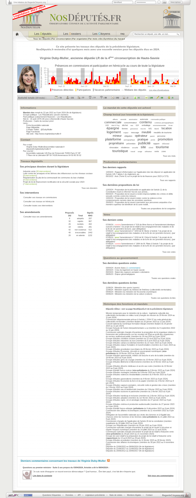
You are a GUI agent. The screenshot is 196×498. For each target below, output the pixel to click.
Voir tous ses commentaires (160, 476)
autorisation (133, 119)
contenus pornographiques (164, 123)
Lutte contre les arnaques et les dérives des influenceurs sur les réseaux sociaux (58, 173)
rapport (156, 144)
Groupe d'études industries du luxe (121, 341)
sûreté (151, 148)
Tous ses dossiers (89, 188)
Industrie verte (29, 171)
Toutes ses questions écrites (163, 298)
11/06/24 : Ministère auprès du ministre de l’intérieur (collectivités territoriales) (138, 290)
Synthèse (108, 39)
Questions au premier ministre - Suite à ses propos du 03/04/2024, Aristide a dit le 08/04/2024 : (66, 467)
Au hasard (120, 39)
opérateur (141, 135)
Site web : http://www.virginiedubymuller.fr (43, 134)
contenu (145, 122)
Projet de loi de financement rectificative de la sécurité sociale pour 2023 (53, 182)
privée (153, 140)
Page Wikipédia (32, 127)
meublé (146, 132)
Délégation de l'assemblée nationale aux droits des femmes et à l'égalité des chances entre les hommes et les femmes (138, 416)
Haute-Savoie (150, 58)
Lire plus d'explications (159, 90)
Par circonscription (61, 39)
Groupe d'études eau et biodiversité (121, 389)
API (79, 495)
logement (114, 132)
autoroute (144, 119)
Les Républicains (46, 115)
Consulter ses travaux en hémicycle (38, 201)
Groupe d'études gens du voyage (120, 360)
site (143, 147)
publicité (144, 143)
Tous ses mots (169, 156)
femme (125, 129)
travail (133, 151)
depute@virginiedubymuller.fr (38, 149)
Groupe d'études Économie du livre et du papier (126, 381)
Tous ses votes (169, 252)
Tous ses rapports (168, 180)
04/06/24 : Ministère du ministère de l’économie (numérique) (131, 292)
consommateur (130, 123)
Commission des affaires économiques (122, 410)
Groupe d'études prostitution (118, 349)
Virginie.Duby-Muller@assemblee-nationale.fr (45, 147)
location (166, 128)
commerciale (112, 122)
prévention (130, 144)
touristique (120, 151)
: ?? (92, 98)
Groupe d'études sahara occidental (121, 343)
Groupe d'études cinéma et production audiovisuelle (128, 404)
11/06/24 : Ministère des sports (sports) (122, 287)
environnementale (159, 125)
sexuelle (135, 148)
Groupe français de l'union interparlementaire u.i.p (127, 328)
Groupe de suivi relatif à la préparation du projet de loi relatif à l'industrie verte (138, 436)
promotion (165, 139)
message (135, 132)
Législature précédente (95, 495)
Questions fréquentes (51, 495)
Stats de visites (115, 495)
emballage (146, 125)
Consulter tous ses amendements (37, 217)
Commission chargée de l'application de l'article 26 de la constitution (134, 421)
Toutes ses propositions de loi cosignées (158, 208)
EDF (137, 125)
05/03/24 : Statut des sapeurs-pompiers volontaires (128, 272)
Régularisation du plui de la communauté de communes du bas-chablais (53, 178)
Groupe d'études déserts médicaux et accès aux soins (129, 366)
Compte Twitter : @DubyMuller (39, 129)
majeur (125, 133)
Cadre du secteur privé (44, 121)
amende (123, 119)
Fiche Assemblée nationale (37, 125)
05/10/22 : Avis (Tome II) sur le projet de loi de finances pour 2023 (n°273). (137, 176)
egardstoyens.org (173, 495)
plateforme (113, 139)
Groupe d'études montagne (117, 372)
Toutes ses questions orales (163, 278)
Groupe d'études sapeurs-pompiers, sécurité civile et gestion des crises (136, 385)
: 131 (70, 98)
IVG (150, 129)
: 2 (125, 98)
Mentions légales (134, 495)
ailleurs (115, 119)
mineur (117, 135)
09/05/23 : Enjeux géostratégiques (120, 274)
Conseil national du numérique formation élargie (126, 324)
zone (163, 151)
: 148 (149, 98)
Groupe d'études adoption (117, 398)
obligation (128, 136)
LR (98, 58)
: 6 (136, 98)
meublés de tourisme (163, 132)
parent (152, 136)
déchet (125, 125)
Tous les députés (42, 39)
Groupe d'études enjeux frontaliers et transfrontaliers (128, 345)
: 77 (80, 98)
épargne (113, 128)
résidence (125, 147)
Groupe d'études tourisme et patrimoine (122, 391)
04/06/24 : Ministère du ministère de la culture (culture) (129, 294)
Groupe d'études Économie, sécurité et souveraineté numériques (133, 351)
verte (156, 151)
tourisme (162, 147)
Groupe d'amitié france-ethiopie (119, 408)
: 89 (103, 98)
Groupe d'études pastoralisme (119, 379)
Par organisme (79, 39)
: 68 (159, 98)
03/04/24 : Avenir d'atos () (123, 268)
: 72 (58, 98)
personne (161, 136)
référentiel (165, 144)
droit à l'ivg (115, 125)
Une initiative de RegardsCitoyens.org (30, 2)
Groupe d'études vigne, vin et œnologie (122, 400)
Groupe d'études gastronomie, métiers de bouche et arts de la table (134, 355)
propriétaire (116, 143)
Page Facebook (33, 132)
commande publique (158, 119)
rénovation (113, 147)
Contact (149, 495)
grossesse (134, 129)
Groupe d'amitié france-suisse (119, 370)
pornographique (129, 140)
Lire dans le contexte (42, 476)
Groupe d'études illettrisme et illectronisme (124, 362)
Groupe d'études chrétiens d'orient (120, 338)
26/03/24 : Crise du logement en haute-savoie (125, 270)
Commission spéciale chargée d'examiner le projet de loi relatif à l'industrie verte (140, 432)
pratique (143, 139)
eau (131, 125)
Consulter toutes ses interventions (38, 205)
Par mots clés (95, 39)
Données (69, 495)
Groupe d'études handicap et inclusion (122, 396)
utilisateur (148, 151)
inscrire (143, 129)
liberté (156, 129)
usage (140, 151)
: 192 (115, 98)
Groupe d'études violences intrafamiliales (123, 374)
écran (171, 125)
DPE (107, 125)
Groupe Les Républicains (116, 425)
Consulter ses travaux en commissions (40, 197)
